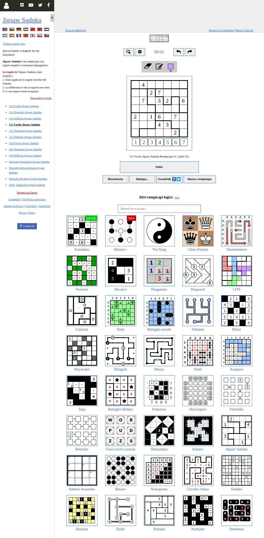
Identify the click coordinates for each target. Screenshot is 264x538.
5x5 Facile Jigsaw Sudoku (24, 105)
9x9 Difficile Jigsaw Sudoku (25, 155)
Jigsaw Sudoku (22, 19)
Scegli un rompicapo (34, 199)
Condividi (28, 226)
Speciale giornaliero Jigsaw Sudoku (29, 161)
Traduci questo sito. (14, 43)
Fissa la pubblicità (75, 30)
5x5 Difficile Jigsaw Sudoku (25, 118)
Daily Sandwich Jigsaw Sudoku (27, 184)
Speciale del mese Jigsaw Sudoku (28, 178)
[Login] (6, 5)
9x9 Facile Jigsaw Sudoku (24, 143)
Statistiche (45, 205)
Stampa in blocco (13, 205)
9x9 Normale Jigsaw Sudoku (25, 149)
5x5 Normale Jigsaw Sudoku (25, 112)
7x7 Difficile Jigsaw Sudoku (25, 136)
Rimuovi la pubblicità (221, 30)
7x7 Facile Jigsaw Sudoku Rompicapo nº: (159, 156)
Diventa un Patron (27, 192)
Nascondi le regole (41, 97)
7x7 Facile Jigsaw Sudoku (24, 124)
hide (177, 197)
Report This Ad (244, 30)
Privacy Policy (27, 212)
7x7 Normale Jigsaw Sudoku (25, 130)
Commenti (14, 199)
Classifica (31, 205)
